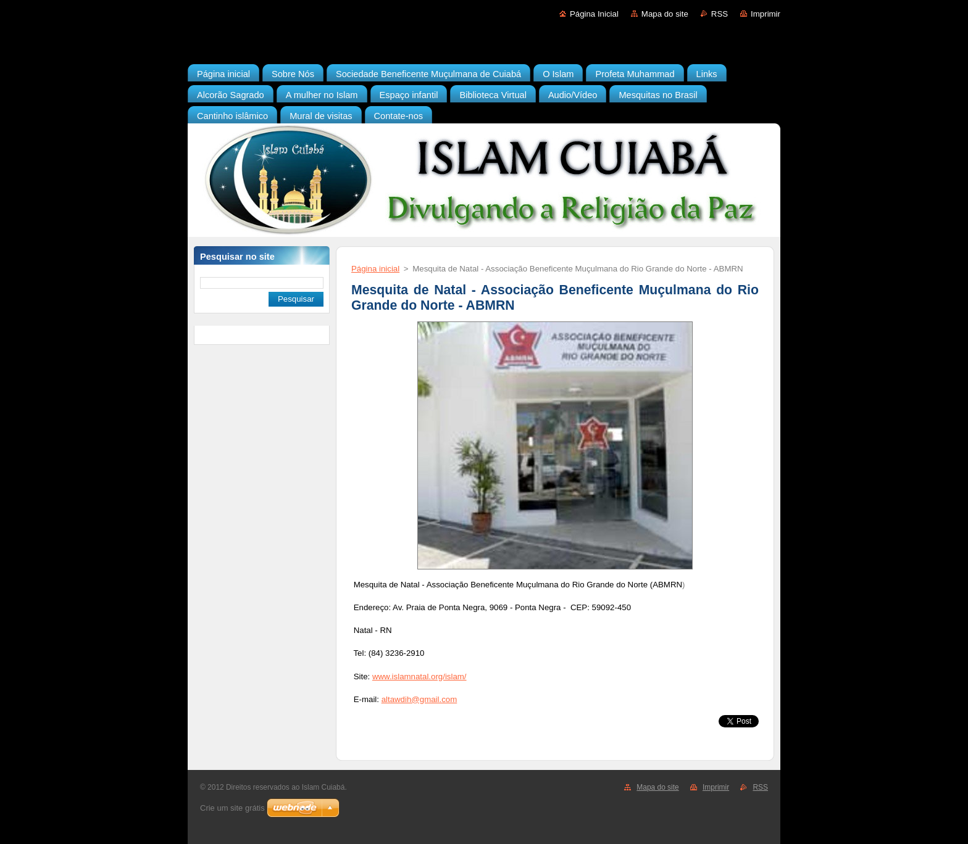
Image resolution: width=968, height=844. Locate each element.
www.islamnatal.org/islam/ (419, 676)
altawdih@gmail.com (419, 699)
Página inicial (375, 268)
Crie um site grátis (232, 808)
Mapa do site (664, 14)
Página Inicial (594, 14)
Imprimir (765, 14)
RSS (719, 14)
